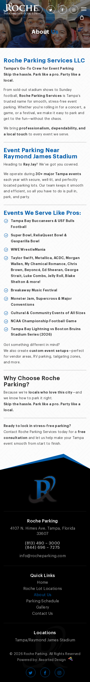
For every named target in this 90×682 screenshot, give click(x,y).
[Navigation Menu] (83, 8)
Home (42, 582)
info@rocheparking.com (42, 556)
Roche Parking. (36, 654)
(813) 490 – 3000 (42, 543)
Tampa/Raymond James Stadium (45, 640)
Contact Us (42, 613)
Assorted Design (56, 660)
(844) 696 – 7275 (42, 547)
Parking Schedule (42, 601)
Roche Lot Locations (42, 589)
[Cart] (81, 17)
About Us (43, 595)
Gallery (42, 607)
